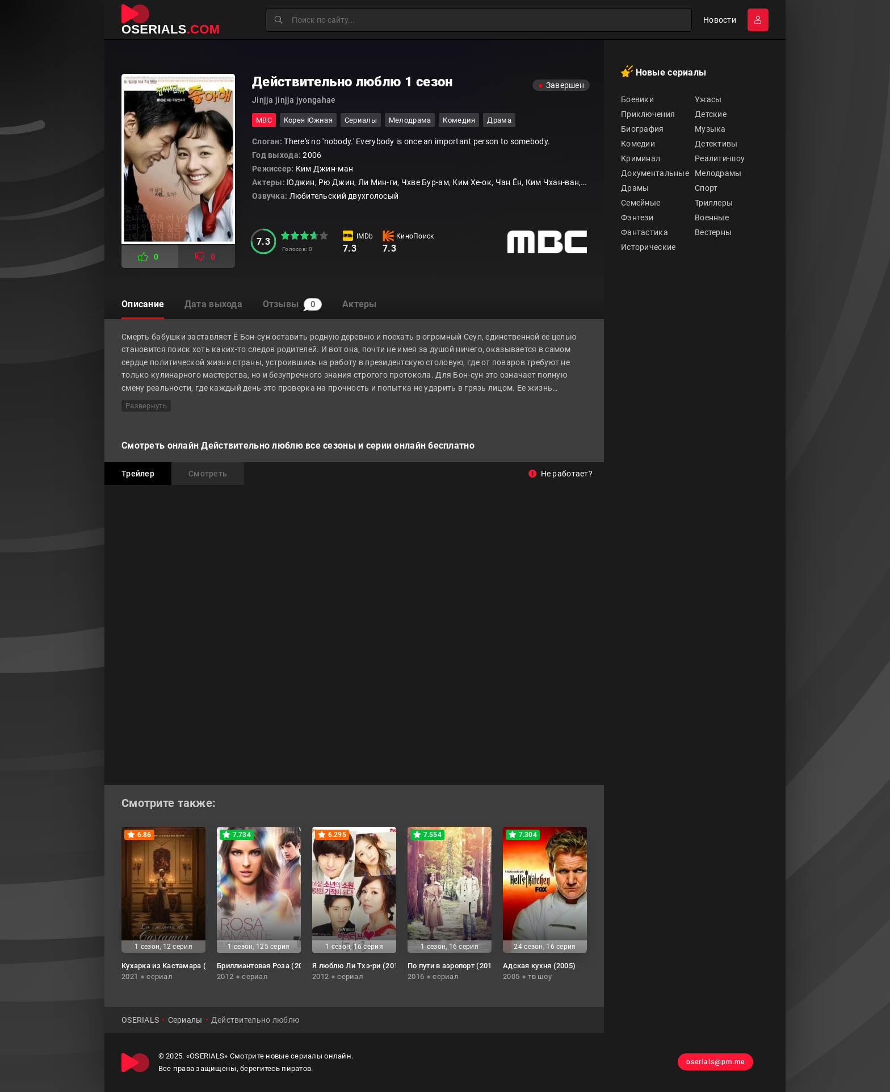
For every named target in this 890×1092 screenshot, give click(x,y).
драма (499, 120)
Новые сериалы (663, 71)
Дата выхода (216, 304)
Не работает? (560, 473)
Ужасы (708, 99)
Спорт (706, 188)
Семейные (640, 202)
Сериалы (361, 120)
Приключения (648, 114)
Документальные (655, 173)
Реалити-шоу (720, 158)
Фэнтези (637, 217)
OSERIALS (140, 1019)
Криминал (640, 158)
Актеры (367, 304)
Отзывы (297, 305)
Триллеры (714, 202)
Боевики (637, 99)
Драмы (635, 188)
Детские (711, 114)
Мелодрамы (718, 173)
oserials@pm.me (714, 1062)
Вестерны (713, 232)
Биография (642, 128)
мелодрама (410, 120)
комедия (459, 120)
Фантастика (644, 232)
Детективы (716, 143)
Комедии (638, 143)
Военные (712, 217)
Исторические (648, 247)
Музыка (710, 128)
